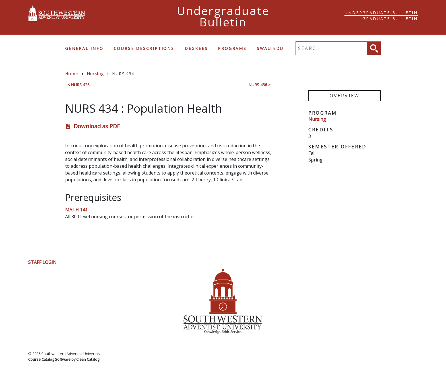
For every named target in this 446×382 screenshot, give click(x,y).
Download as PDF (97, 126)
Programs (232, 48)
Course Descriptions (144, 48)
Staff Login (42, 262)
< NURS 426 (78, 84)
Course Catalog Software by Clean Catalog (63, 359)
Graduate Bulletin (390, 18)
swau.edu (270, 48)
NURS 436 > (259, 84)
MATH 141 (76, 210)
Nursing (98, 73)
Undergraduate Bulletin (381, 12)
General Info (84, 48)
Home (74, 73)
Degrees (196, 48)
